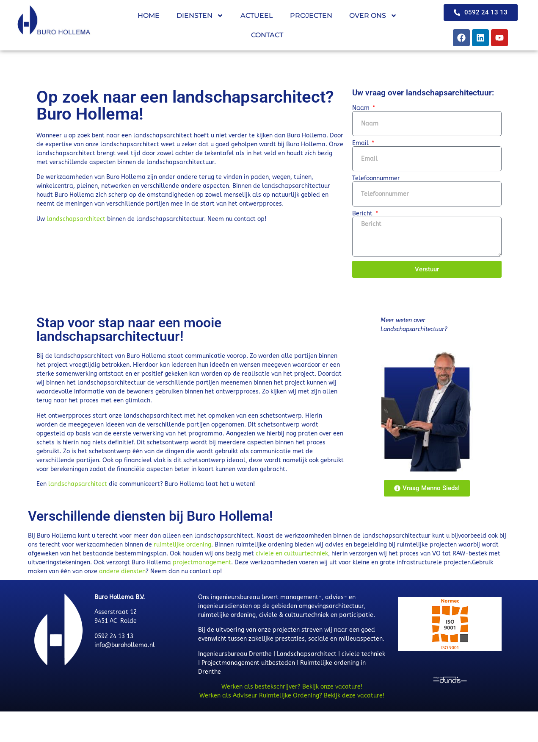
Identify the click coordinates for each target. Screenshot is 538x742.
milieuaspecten (361, 638)
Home (149, 15)
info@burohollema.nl (124, 645)
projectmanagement (202, 562)
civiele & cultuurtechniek (294, 615)
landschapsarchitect (76, 219)
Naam (361, 108)
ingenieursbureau (235, 597)
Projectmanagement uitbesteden (248, 663)
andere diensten (122, 571)
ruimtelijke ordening (182, 544)
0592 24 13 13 (113, 636)
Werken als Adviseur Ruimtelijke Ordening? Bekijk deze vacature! (291, 695)
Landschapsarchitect (307, 654)
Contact (267, 35)
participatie (356, 615)
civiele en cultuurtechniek (292, 553)
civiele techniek (363, 654)
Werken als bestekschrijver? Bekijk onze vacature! (291, 686)
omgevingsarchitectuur (331, 606)
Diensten (200, 15)
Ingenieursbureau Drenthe (235, 654)
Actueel (256, 15)
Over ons (373, 15)
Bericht (363, 214)
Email (361, 143)
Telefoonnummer (376, 178)
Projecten (311, 15)
